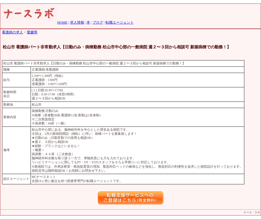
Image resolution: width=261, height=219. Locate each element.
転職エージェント (120, 22)
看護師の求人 (12, 32)
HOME (62, 22)
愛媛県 (32, 32)
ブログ (98, 22)
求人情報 (77, 22)
